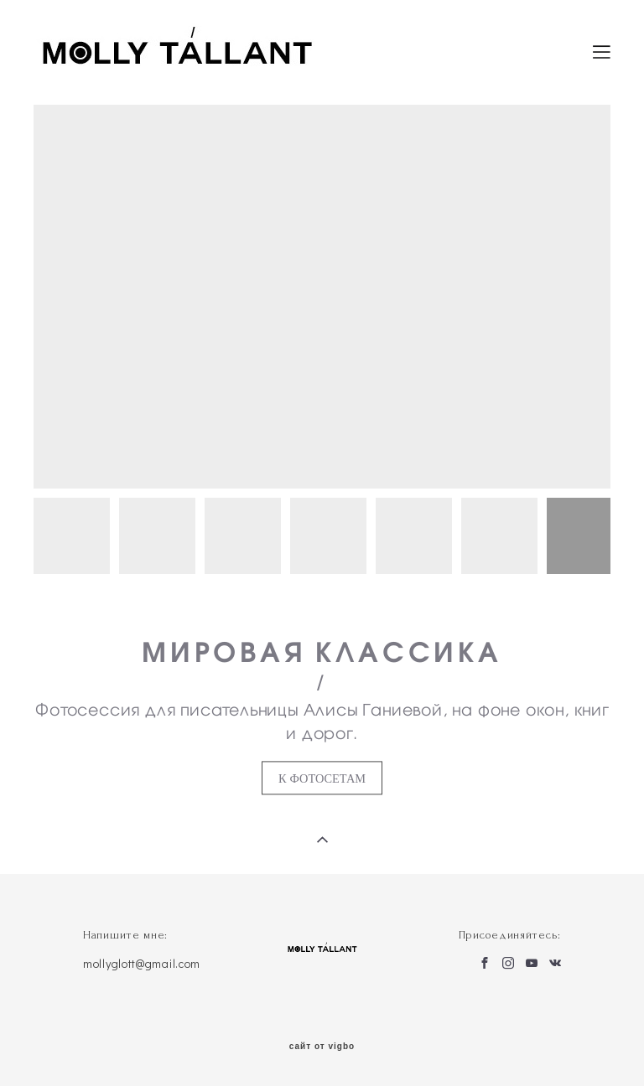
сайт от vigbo (322, 1046)
